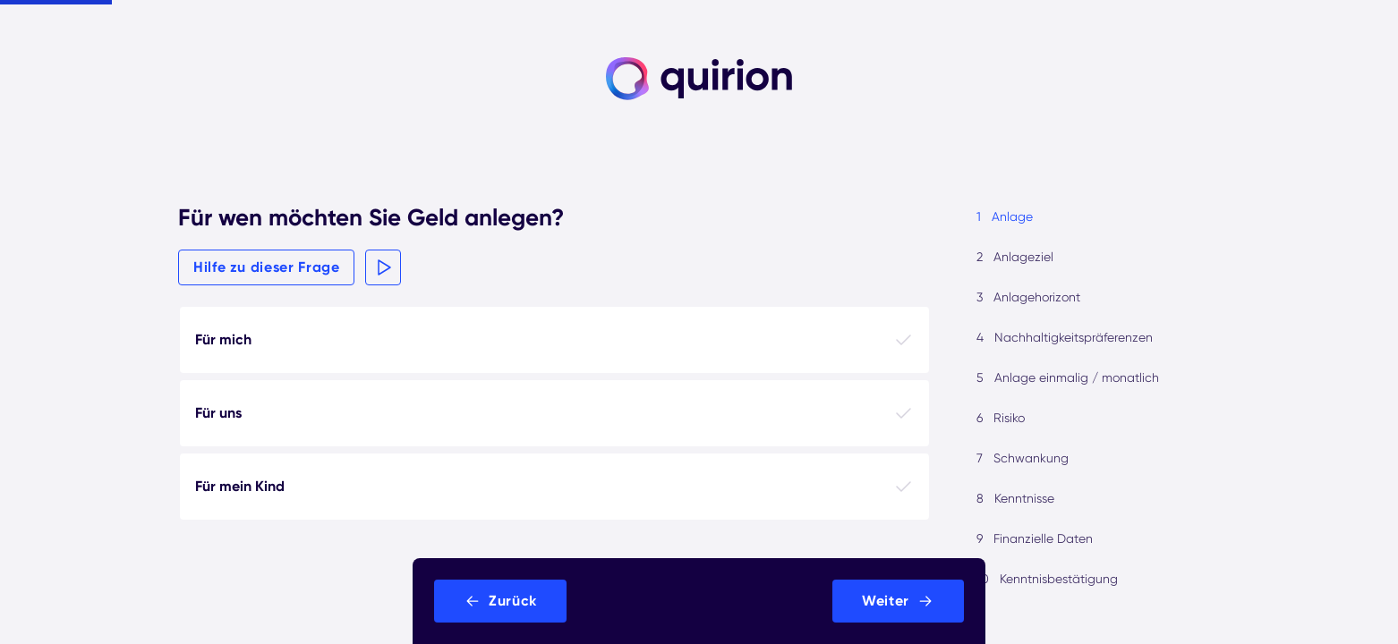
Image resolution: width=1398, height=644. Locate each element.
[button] (383, 267)
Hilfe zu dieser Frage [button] (266, 266)
